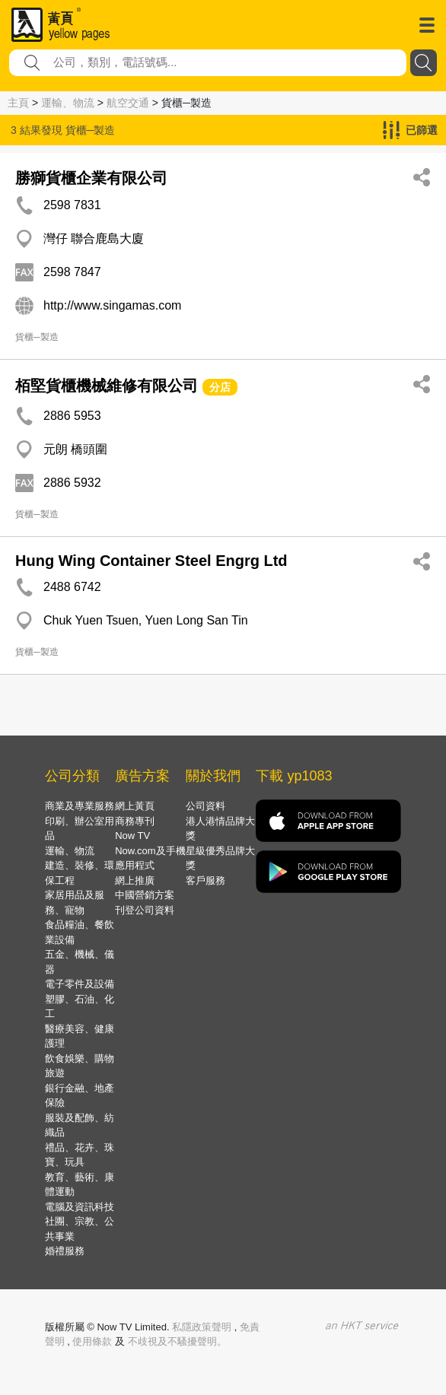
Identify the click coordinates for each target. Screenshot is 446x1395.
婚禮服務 (64, 1251)
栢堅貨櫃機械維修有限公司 (106, 385)
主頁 (18, 103)
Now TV (132, 835)
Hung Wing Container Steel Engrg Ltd (151, 560)
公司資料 (205, 806)
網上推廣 (135, 880)
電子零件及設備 (79, 984)
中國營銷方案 (144, 895)
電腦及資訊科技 (79, 1206)
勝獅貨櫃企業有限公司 (91, 178)
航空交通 (128, 103)
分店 (220, 387)
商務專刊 (135, 821)
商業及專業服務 (79, 806)
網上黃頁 (135, 806)
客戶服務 (205, 880)
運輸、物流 (67, 103)
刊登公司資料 (144, 910)
